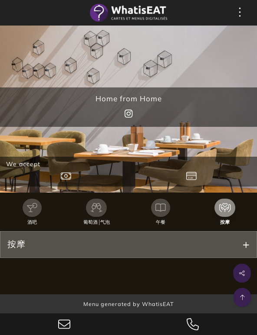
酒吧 (32, 222)
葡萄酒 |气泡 (96, 222)
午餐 (160, 222)
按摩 (225, 222)
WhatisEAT (158, 303)
